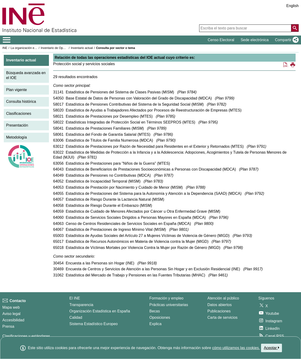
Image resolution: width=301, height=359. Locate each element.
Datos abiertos (219, 305)
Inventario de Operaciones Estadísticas (67, 48)
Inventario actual (82, 48)
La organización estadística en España (36, 48)
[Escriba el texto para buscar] (245, 28)
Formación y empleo (166, 298)
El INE (74, 298)
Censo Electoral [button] (221, 40)
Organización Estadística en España (99, 311)
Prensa (8, 326)
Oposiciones (159, 317)
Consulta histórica (21, 102)
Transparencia (81, 305)
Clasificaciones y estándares (26, 336)
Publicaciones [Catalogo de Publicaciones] (219, 311)
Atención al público (223, 298)
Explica (155, 324)
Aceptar (271, 348)
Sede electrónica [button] (255, 40)
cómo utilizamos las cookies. (236, 348)
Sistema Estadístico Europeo (93, 324)
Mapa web (11, 307)
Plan (186, 92)
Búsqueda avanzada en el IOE (26, 75)
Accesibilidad (13, 320)
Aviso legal (11, 314)
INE (4, 48)
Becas (154, 311)
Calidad (75, 317)
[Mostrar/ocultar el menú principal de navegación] (6, 40)
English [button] (292, 6)
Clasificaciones (18, 114)
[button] (286, 40)
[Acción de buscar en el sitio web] (295, 28)
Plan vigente (16, 90)
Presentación (17, 125)
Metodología (16, 137)
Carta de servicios (222, 317)
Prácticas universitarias (168, 305)
